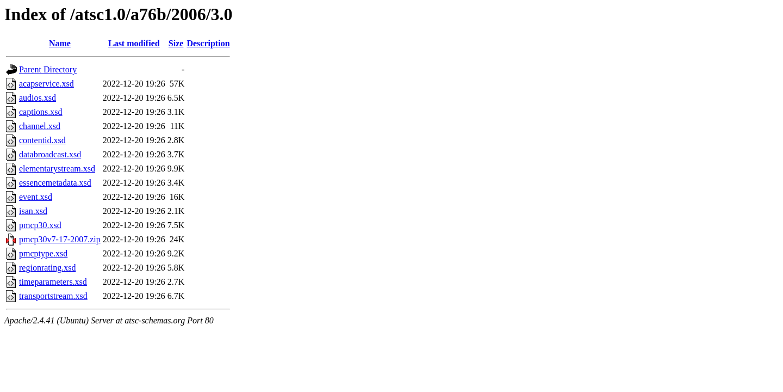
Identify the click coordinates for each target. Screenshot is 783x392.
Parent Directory (48, 69)
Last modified (134, 43)
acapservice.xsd (46, 83)
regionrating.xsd (47, 267)
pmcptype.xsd (43, 253)
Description (208, 43)
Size (176, 43)
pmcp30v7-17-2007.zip (60, 239)
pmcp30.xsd (40, 225)
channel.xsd (39, 126)
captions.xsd (41, 112)
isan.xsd (33, 211)
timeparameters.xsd (53, 281)
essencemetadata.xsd (55, 182)
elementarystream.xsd (57, 168)
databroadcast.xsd (50, 154)
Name (60, 43)
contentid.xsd (42, 140)
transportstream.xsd (53, 296)
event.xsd (35, 196)
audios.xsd (37, 97)
